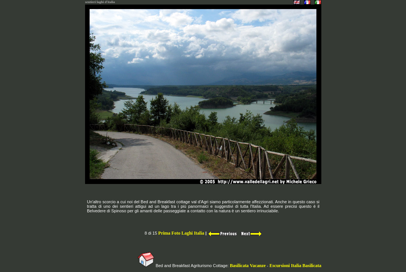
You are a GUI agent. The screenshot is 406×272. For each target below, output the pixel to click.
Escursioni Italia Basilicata (295, 265)
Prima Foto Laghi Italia (181, 233)
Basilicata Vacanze (247, 265)
